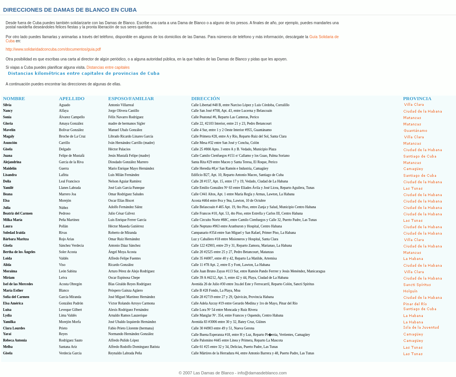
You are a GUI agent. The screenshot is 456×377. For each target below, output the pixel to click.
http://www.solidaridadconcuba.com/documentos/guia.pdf (53, 49)
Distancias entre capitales (108, 67)
